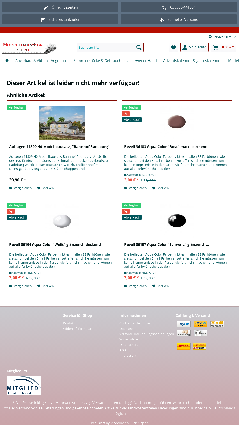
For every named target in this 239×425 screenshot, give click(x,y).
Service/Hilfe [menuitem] (220, 37)
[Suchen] (139, 47)
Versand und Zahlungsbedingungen (147, 334)
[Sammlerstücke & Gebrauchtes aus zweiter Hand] (115, 60)
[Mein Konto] (194, 47)
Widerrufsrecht (131, 339)
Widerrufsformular (77, 329)
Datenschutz (129, 345)
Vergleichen (20, 188)
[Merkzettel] (173, 47)
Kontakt (69, 323)
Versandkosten (105, 402)
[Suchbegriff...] (110, 47)
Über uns (126, 329)
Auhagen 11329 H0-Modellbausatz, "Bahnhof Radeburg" (59, 146)
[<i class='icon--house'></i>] (7, 60)
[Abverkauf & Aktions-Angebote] (41, 60)
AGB (123, 350)
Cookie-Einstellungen (135, 323)
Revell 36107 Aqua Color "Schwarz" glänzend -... (166, 244)
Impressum (128, 355)
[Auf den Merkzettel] (45, 188)
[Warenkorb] (223, 47)
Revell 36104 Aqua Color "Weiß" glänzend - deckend (55, 244)
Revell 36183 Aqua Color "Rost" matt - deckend (165, 146)
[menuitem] (110, 49)
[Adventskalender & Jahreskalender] (192, 60)
